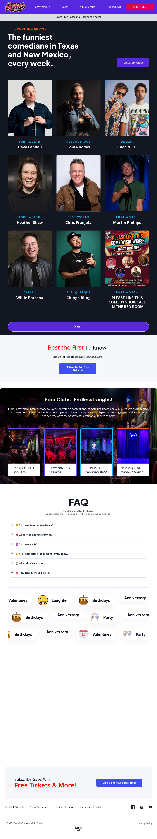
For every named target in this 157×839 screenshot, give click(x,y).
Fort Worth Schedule (14, 807)
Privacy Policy (145, 823)
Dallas (65, 7)
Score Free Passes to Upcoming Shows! (78, 17)
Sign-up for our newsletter (119, 782)
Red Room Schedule (64, 807)
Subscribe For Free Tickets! (77, 368)
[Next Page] (78, 327)
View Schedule (133, 63)
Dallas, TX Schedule (39, 807)
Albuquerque (87, 7)
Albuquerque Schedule (91, 807)
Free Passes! (113, 6)
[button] (42, 7)
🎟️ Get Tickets (140, 6)
